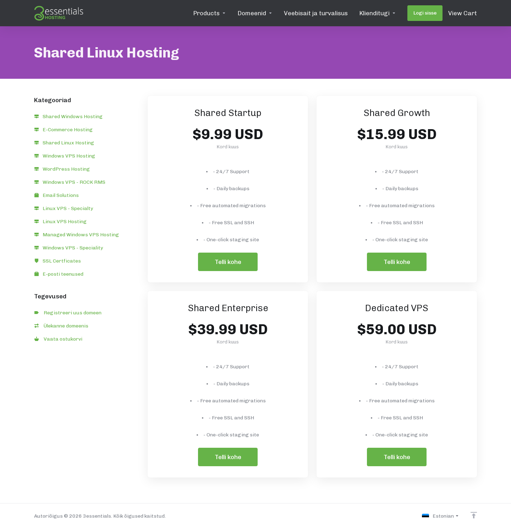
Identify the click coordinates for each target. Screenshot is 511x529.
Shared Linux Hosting (64, 143)
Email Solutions (56, 195)
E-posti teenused (58, 274)
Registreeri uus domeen (67, 313)
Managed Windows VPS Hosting (76, 235)
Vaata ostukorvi (58, 339)
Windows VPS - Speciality (68, 248)
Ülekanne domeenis (61, 326)
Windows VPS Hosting (64, 156)
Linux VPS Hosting (60, 222)
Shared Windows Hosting (68, 117)
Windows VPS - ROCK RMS (69, 182)
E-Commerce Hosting (63, 130)
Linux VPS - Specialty (63, 208)
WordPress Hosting (62, 169)
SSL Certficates (57, 261)
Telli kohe (228, 261)
